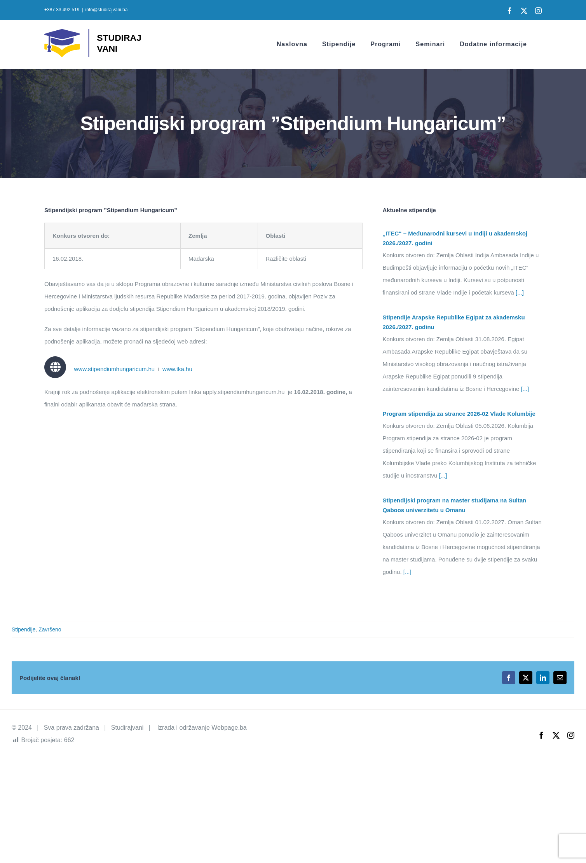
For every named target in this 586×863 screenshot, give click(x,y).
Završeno (49, 629)
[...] (519, 292)
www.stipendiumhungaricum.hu (114, 369)
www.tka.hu (177, 369)
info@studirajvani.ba (106, 9)
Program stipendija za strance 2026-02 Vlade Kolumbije (458, 413)
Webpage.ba (228, 727)
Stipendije (24, 629)
